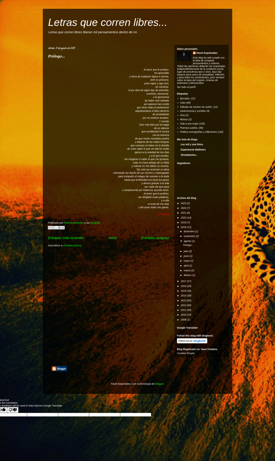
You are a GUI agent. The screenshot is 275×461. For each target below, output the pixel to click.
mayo (187, 260)
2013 (184, 300)
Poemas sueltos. (189, 127)
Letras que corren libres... (107, 22)
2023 (184, 203)
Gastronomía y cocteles (193, 111)
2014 (184, 295)
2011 (184, 310)
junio (186, 256)
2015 (184, 290)
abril (186, 265)
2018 (184, 227)
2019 (184, 222)
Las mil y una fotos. (192, 144)
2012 (184, 305)
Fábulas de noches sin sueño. (196, 106)
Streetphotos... (189, 154)
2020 (184, 217)
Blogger (159, 383)
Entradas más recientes (66, 238)
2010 (184, 314)
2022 (184, 208)
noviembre (190, 236)
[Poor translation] (12, 410)
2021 (184, 212)
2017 (184, 281)
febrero (188, 275)
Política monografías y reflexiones (198, 131)
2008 (184, 319)
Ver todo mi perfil (186, 87)
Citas (183, 102)
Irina (182, 115)
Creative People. (186, 353)
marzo (187, 270)
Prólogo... (56, 56)
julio (186, 251)
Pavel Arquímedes (207, 53)
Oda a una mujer (189, 123)
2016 (184, 286)
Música (184, 119)
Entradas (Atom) (73, 245)
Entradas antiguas (155, 238)
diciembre (189, 231)
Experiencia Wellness (193, 149)
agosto (188, 241)
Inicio (113, 238)
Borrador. (185, 98)
